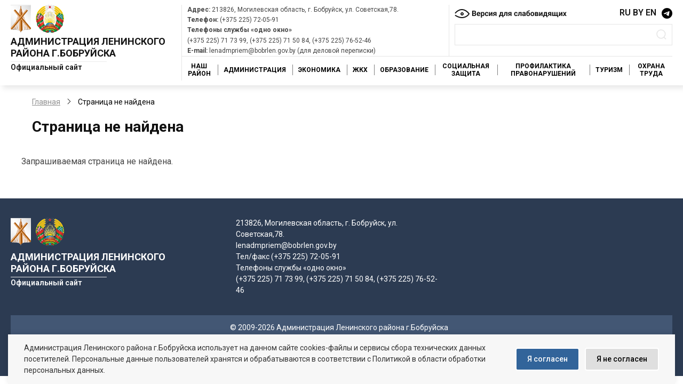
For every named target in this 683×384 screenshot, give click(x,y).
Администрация (255, 70)
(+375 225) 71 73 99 (217, 40)
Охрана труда (651, 69)
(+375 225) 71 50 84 (279, 40)
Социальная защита (465, 69)
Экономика (319, 70)
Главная (46, 102)
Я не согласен (622, 359)
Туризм (609, 70)
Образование (404, 70)
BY (638, 12)
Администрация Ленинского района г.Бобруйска (88, 47)
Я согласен (547, 359)
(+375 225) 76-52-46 (341, 40)
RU (625, 12)
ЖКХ (360, 70)
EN (651, 12)
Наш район (199, 69)
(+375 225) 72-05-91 (249, 19)
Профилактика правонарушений (543, 69)
